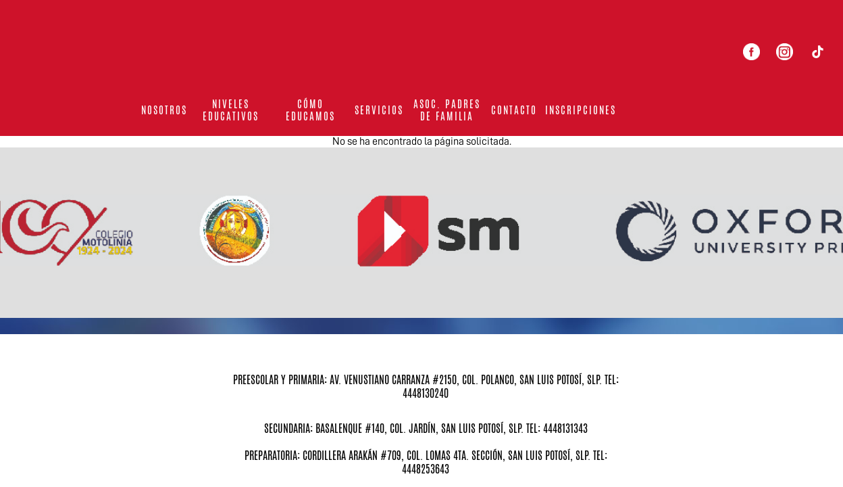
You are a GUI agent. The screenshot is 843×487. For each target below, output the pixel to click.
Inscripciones (580, 110)
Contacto (514, 110)
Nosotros (164, 110)
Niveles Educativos (231, 110)
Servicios (379, 110)
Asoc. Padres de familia (446, 110)
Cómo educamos (310, 110)
